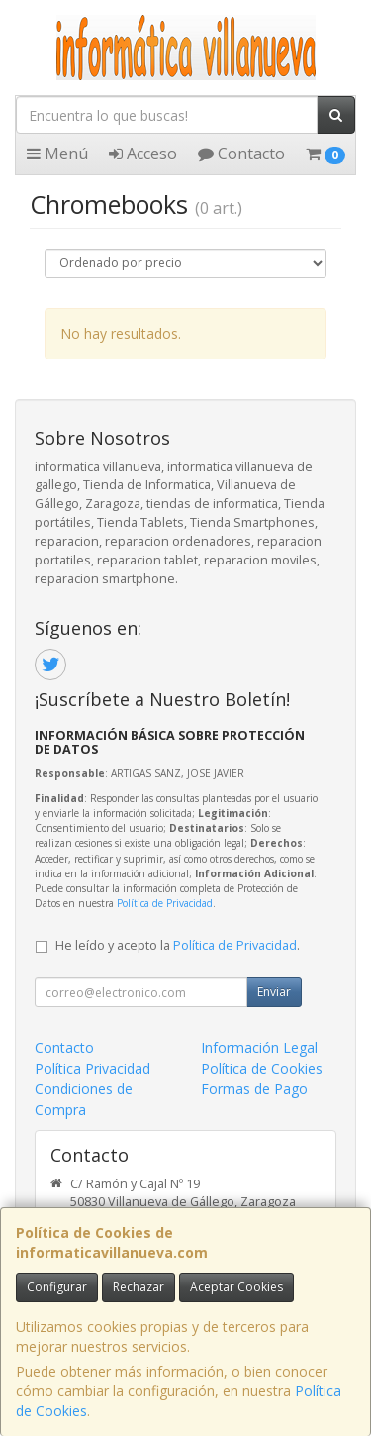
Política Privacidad (92, 1068)
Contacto (241, 153)
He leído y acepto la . (177, 945)
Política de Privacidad (165, 903)
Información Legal (259, 1047)
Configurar (57, 1287)
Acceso (143, 153)
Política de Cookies (262, 1068)
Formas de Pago (254, 1088)
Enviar (274, 991)
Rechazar (138, 1287)
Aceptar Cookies (236, 1287)
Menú (57, 153)
